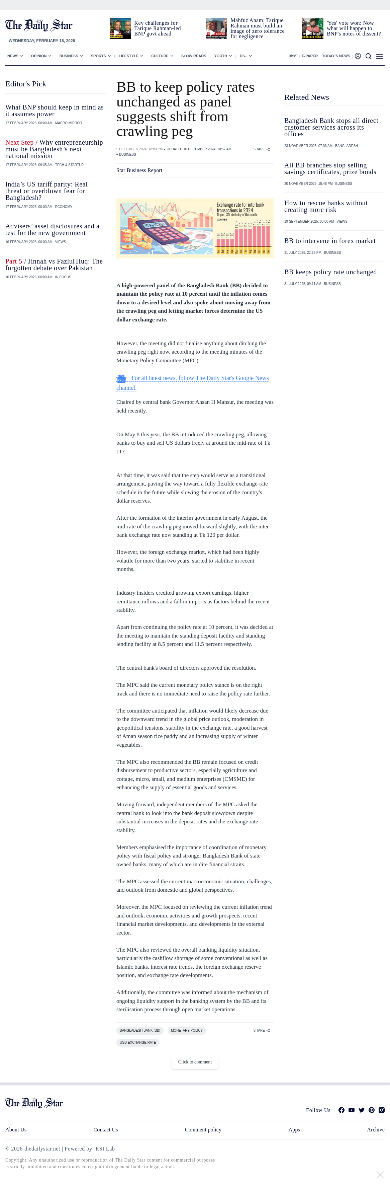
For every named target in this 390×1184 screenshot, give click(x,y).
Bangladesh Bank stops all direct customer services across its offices (331, 127)
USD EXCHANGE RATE (138, 1042)
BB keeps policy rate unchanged (331, 272)
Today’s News (336, 56)
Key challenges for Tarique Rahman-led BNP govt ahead (157, 28)
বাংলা (293, 56)
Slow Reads (193, 56)
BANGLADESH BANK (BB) (140, 1030)
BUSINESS (127, 154)
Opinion (38, 56)
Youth (220, 56)
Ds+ (243, 56)
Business (68, 56)
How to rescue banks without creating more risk (326, 206)
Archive (376, 1129)
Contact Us (105, 1129)
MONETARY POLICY (187, 1030)
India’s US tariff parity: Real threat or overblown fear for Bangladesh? (46, 190)
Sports (98, 56)
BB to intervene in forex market (330, 240)
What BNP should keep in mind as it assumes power (54, 110)
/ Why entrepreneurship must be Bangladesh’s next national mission (54, 149)
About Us (15, 1129)
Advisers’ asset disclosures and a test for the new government (52, 229)
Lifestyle (128, 56)
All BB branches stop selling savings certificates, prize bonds (330, 168)
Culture (160, 56)
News (12, 56)
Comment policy (203, 1129)
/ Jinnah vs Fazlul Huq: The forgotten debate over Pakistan (54, 264)
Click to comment (195, 1061)
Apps (294, 1129)
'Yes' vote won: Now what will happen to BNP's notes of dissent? (354, 28)
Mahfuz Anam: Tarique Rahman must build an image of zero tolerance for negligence (257, 28)
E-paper (310, 56)
